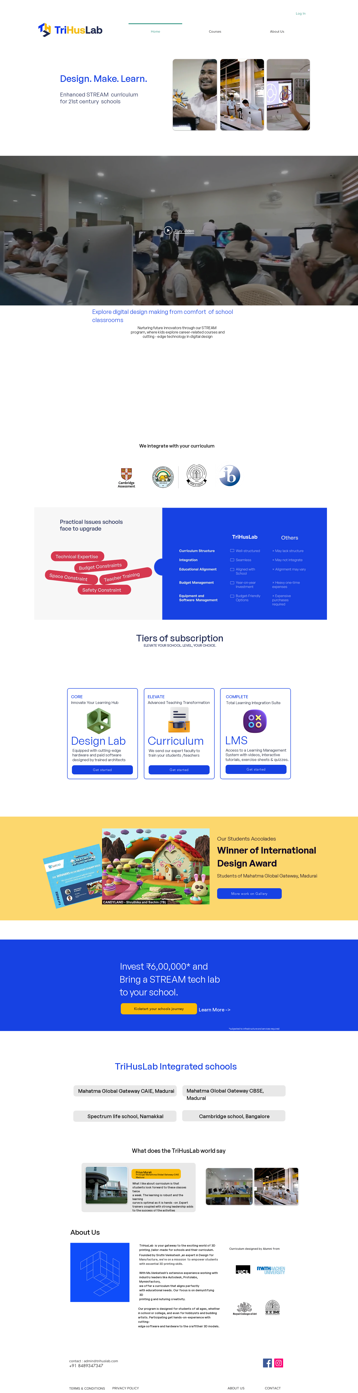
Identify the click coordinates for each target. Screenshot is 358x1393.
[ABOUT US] (236, 1388)
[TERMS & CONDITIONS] (87, 1388)
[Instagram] (278, 1363)
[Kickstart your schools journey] (159, 1008)
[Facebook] (267, 1363)
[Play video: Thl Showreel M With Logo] (179, 230)
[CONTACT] (273, 1388)
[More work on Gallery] (249, 893)
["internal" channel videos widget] (179, 230)
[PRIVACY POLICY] (125, 1388)
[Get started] (102, 769)
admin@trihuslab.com (101, 1361)
